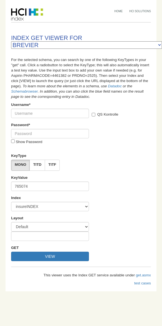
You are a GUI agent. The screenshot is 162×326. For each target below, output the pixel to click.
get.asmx (143, 275)
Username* (21, 105)
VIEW (50, 256)
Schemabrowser (24, 91)
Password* (20, 125)
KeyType (18, 156)
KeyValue (19, 177)
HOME (118, 11)
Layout (17, 218)
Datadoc (115, 86)
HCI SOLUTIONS (140, 11)
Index (16, 198)
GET (15, 248)
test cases (142, 283)
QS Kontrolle (105, 114)
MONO (20, 164)
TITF (52, 164)
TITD (37, 164)
